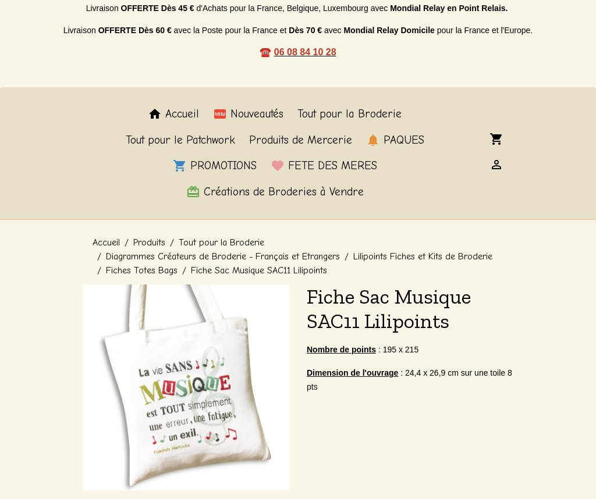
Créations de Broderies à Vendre (275, 192)
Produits (149, 242)
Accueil (173, 114)
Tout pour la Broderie (349, 114)
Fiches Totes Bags (142, 270)
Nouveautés (248, 114)
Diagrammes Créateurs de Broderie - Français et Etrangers (223, 256)
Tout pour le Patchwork (180, 140)
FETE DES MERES (324, 166)
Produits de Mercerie (300, 140)
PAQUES (395, 140)
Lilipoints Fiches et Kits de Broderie (422, 256)
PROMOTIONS (215, 166)
